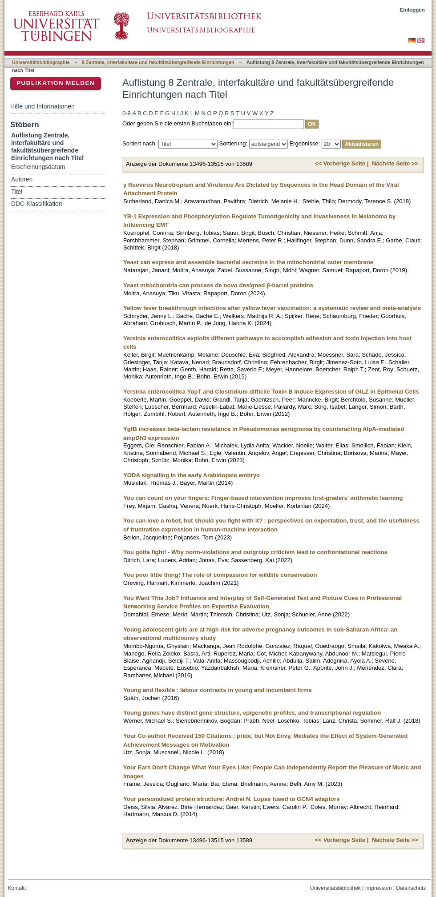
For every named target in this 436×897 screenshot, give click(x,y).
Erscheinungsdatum (38, 167)
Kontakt (17, 888)
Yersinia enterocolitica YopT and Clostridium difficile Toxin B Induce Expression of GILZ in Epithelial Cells (271, 391)
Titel (16, 192)
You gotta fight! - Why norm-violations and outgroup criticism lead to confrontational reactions (255, 552)
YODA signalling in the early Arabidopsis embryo (191, 475)
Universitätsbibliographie (40, 62)
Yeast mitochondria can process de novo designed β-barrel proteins (218, 285)
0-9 (126, 113)
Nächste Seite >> (395, 163)
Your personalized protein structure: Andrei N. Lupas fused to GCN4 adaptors (231, 799)
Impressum (378, 888)
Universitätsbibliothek (335, 888)
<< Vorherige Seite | (341, 163)
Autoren (21, 179)
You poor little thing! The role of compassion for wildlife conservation (220, 574)
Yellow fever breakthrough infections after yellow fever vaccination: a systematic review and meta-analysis (272, 308)
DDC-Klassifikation (36, 204)
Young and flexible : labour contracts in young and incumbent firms (217, 690)
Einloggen (412, 9)
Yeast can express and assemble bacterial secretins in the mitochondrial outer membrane (248, 262)
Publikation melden (55, 83)
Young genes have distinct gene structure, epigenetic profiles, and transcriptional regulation (252, 712)
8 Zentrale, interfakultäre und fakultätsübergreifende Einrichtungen (158, 62)
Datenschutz (411, 888)
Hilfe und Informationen (42, 106)
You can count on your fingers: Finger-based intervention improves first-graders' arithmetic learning (263, 498)
